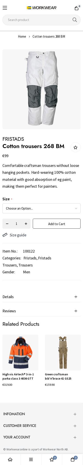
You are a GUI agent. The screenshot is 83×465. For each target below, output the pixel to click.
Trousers (25, 265)
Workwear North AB (55, 449)
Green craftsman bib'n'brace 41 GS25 (58, 376)
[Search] (75, 20)
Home (22, 36)
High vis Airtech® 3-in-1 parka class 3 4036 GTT (18, 376)
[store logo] (41, 7)
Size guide (14, 234)
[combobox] (41, 20)
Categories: (11, 257)
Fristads (30, 257)
